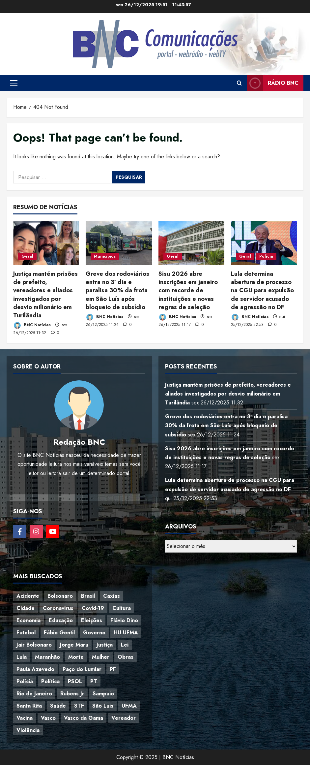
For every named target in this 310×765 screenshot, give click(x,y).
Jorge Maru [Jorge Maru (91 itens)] (74, 645)
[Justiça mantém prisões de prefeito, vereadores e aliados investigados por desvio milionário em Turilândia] (46, 243)
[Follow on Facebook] (19, 531)
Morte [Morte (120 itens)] (76, 657)
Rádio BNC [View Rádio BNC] (272, 83)
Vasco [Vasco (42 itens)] (48, 718)
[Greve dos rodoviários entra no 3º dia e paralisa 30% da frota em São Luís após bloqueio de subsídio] (119, 243)
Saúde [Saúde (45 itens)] (58, 706)
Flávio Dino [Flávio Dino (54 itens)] (124, 620)
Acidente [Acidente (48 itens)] (27, 596)
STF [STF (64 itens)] (79, 706)
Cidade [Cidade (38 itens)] (25, 608)
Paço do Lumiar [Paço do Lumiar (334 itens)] (82, 669)
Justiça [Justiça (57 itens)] (105, 645)
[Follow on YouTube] (52, 531)
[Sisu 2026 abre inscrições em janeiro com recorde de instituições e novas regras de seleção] (191, 243)
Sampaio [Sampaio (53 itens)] (103, 693)
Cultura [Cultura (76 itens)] (121, 608)
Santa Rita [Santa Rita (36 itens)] (29, 706)
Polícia (266, 256)
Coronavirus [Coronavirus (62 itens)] (58, 608)
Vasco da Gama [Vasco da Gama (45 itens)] (83, 718)
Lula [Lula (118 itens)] (21, 657)
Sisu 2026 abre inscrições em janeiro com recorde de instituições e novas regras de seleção (188, 290)
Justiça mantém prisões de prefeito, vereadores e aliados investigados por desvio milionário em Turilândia (45, 295)
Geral (27, 256)
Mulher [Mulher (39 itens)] (100, 657)
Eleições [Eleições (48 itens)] (91, 620)
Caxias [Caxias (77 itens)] (111, 596)
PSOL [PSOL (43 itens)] (75, 681)
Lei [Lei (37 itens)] (124, 645)
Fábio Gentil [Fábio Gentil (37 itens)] (59, 632)
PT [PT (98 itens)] (93, 681)
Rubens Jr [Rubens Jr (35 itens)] (72, 693)
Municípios (105, 256)
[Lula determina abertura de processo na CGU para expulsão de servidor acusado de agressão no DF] (264, 243)
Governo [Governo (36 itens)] (94, 632)
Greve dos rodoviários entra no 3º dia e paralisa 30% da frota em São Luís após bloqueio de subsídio (117, 290)
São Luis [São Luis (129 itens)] (102, 706)
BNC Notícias (32, 325)
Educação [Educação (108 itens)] (61, 620)
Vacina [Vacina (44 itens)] (24, 718)
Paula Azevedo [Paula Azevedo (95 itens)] (35, 669)
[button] (14, 83)
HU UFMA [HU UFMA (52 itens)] (126, 632)
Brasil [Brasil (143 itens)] (88, 596)
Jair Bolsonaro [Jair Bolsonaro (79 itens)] (34, 645)
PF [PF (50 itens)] (113, 669)
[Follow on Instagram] (36, 531)
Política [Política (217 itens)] (50, 681)
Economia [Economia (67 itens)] (28, 620)
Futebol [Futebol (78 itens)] (26, 632)
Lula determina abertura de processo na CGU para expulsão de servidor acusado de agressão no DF (262, 290)
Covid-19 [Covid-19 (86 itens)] (93, 608)
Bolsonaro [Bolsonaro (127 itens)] (60, 596)
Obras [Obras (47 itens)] (125, 657)
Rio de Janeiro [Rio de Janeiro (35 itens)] (34, 693)
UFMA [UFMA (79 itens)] (129, 706)
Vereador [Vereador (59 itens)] (123, 718)
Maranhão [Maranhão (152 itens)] (47, 657)
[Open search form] (239, 83)
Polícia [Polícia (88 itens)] (24, 681)
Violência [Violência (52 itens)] (28, 730)
